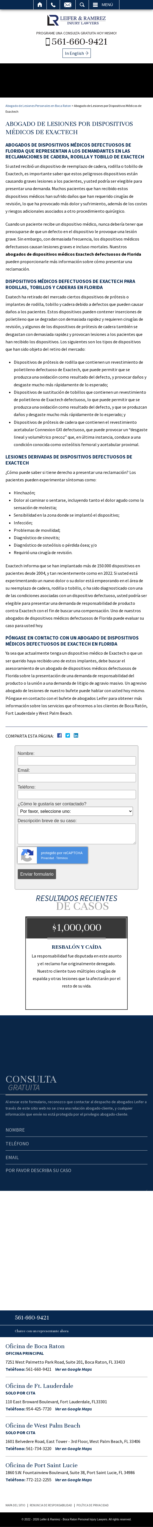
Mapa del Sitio (15, 1505)
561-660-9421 (80, 41)
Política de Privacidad (92, 1505)
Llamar (53, 4)
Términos (62, 858)
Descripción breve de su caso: (47, 821)
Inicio (40, 4)
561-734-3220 (38, 1448)
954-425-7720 (38, 1409)
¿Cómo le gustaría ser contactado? (52, 804)
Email (67, 4)
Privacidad (47, 858)
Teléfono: (26, 787)
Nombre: (26, 753)
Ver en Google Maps (73, 1369)
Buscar (82, 4)
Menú (107, 4)
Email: (24, 770)
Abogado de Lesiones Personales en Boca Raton (38, 106)
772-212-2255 (38, 1479)
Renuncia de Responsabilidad (51, 1505)
